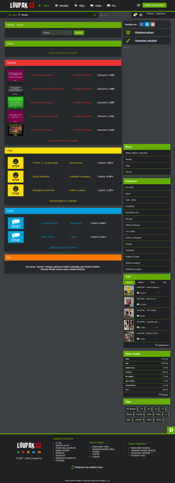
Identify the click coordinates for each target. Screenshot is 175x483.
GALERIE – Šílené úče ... (147, 299)
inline (159, 414)
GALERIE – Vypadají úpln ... (148, 322)
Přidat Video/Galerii (154, 5)
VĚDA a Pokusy (133, 225)
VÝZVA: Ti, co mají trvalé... (46, 163)
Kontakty (60, 460)
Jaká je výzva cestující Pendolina (47, 89)
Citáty (95, 5)
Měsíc (141, 282)
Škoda (130, 414)
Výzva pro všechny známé (44, 116)
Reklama (60, 453)
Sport (128, 193)
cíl (167, 414)
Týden (129, 282)
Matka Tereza (48, 237)
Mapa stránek (62, 450)
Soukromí (60, 455)
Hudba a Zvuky (132, 256)
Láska (74, 237)
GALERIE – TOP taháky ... (147, 310)
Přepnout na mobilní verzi (87, 467)
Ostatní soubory (133, 263)
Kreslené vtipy (138, 455)
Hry (111, 5)
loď (150, 409)
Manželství (76, 223)
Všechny (163, 394)
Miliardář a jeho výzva (42, 102)
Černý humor (75, 163)
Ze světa (129, 187)
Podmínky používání (66, 448)
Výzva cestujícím (41, 176)
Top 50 (129, 172)
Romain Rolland (49, 223)
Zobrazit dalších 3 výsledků (63, 201)
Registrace (161, 13)
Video (43, 5)
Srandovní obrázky (82, 75)
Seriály (129, 159)
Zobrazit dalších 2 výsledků (63, 247)
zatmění (139, 420)
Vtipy (79, 5)
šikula (159, 420)
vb (156, 409)
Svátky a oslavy (77, 190)
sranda (140, 414)
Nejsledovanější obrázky (143, 450)
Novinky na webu (133, 269)
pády (129, 420)
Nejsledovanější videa (103, 449)
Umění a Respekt (133, 238)
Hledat (24, 15)
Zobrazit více (162, 345)
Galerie (129, 244)
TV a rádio (130, 231)
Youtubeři (130, 250)
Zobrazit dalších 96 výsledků (63, 53)
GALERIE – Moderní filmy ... (148, 333)
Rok (152, 282)
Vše (164, 282)
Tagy (128, 165)
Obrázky (61, 5)
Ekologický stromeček (43, 190)
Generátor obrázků (140, 453)
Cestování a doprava (79, 176)
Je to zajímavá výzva (41, 130)
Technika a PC (132, 212)
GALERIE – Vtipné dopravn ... (149, 287)
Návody (129, 219)
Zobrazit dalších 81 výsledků (63, 140)
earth (150, 414)
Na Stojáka (132, 409)
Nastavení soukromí (66, 458)
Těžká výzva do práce (42, 75)
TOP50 (95, 454)
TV (142, 409)
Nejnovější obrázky (140, 448)
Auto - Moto (131, 200)
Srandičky (130, 206)
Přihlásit (150, 13)
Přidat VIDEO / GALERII (137, 153)
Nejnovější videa (100, 446)
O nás (59, 443)
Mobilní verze (62, 445)
